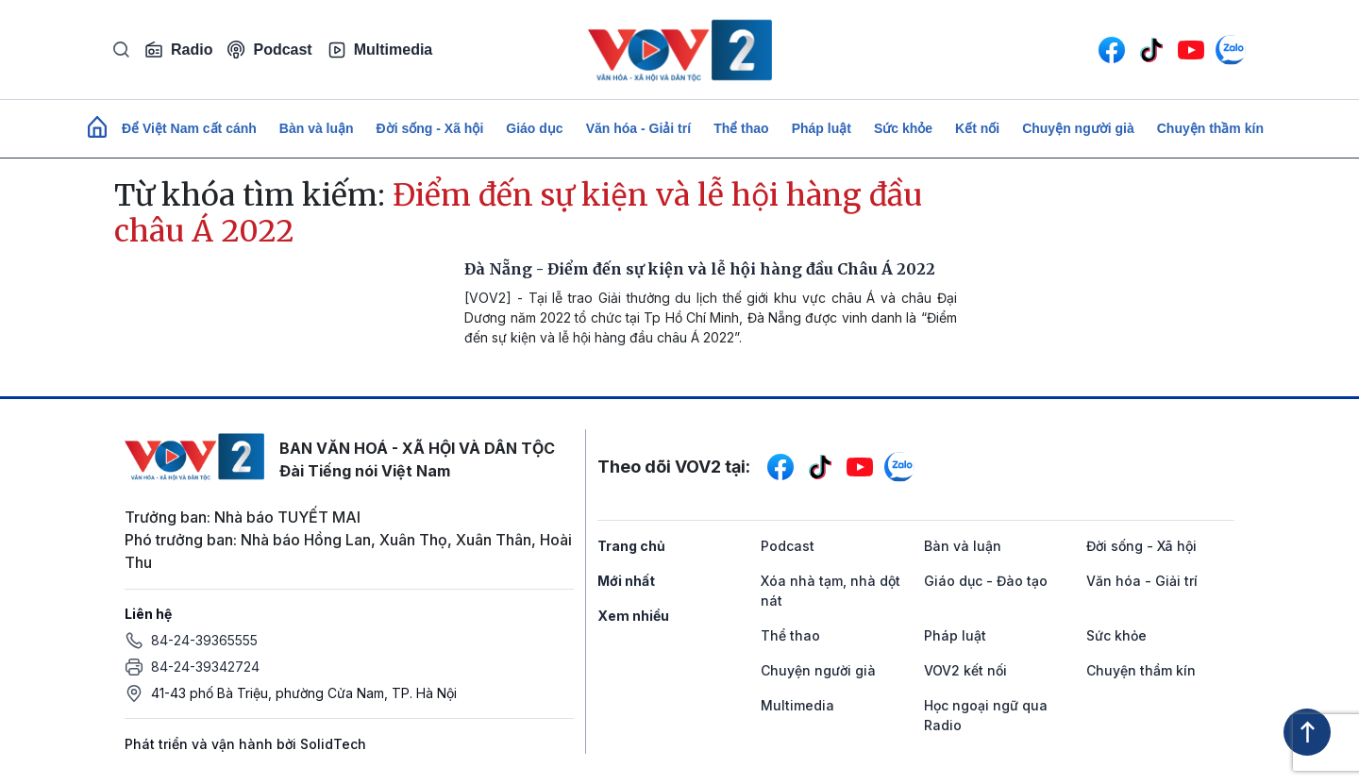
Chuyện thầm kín (1210, 128)
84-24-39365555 (204, 640)
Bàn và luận (316, 128)
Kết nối (977, 128)
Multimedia (380, 50)
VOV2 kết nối (965, 670)
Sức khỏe (903, 128)
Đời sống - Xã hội (430, 128)
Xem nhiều (633, 616)
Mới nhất (626, 581)
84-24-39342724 (205, 667)
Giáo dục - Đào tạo (986, 581)
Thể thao (741, 128)
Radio (178, 50)
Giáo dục (534, 128)
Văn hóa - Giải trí (638, 128)
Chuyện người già (1078, 128)
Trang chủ (631, 546)
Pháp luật (821, 128)
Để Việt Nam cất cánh (189, 128)
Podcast (269, 49)
